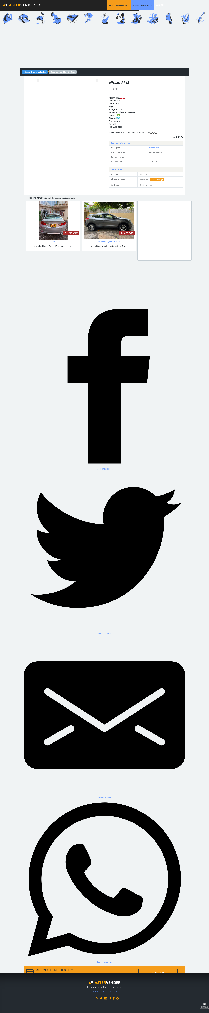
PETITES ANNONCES (162, 5)
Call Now (157, 179)
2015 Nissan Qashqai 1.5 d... (109, 242)
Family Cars (154, 148)
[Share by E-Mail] (104, 716)
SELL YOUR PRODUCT (138, 5)
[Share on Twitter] (104, 552)
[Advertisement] (104, 47)
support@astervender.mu (104, 990)
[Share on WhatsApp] (104, 881)
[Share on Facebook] (104, 388)
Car (53, 242)
